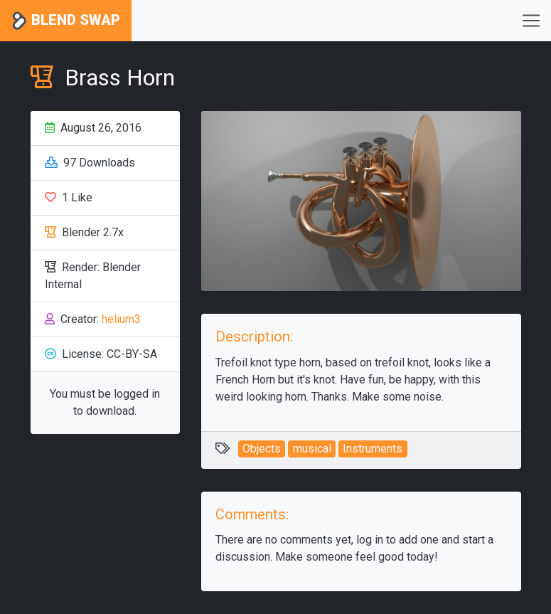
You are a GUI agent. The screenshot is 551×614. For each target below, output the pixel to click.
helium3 (121, 319)
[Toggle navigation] (531, 20)
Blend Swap (65, 21)
